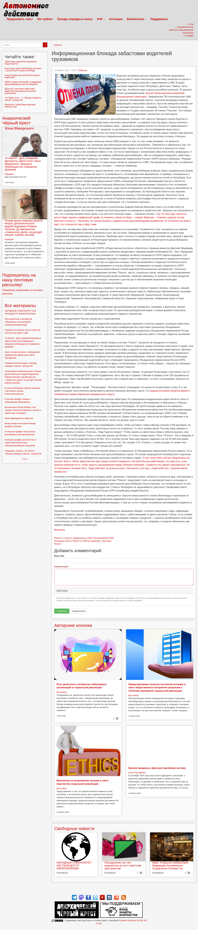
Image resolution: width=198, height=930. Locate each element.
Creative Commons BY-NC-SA (133, 920)
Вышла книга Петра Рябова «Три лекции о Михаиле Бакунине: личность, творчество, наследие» (23, 410)
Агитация (115, 19)
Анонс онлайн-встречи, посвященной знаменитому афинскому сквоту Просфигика (22, 355)
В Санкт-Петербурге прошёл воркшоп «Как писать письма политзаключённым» (22, 391)
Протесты (77, 541)
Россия (57, 544)
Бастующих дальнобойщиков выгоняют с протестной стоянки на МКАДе (23, 69)
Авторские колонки (73, 625)
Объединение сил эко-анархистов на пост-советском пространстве (123, 865)
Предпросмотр (79, 611)
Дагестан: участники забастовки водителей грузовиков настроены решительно (20, 91)
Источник (59, 530)
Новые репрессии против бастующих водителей (22, 76)
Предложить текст (20, 19)
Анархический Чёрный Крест (16, 120)
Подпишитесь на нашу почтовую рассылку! (19, 280)
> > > (24, 459)
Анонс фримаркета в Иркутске (19, 418)
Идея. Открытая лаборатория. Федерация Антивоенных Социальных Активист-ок (170, 865)
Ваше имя (59, 556)
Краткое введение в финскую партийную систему (157, 768)
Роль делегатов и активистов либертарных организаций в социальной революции (18, 322)
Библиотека (136, 19)
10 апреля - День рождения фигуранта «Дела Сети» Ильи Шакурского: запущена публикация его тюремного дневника (23, 164)
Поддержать (159, 19)
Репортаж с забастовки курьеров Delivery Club (20, 105)
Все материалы (20, 305)
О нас (99, 923)
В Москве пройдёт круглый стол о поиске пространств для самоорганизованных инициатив (20, 443)
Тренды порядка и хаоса (74, 19)
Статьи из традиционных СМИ (77, 538)
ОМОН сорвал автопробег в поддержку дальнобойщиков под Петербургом (23, 83)
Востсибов (62, 692)
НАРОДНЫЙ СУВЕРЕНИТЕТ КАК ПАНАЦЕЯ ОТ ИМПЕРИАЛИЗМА (74, 865)
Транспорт (106, 541)
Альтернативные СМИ (103, 538)
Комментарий (61, 566)
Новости (58, 45)
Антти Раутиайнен (137, 772)
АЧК (101, 19)
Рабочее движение (92, 541)
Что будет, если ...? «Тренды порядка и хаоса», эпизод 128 (23, 99)
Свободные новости (74, 828)
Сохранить (61, 611)
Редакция (82, 70)
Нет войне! (45, 19)
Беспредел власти (62, 541)
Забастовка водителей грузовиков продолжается (21, 62)
